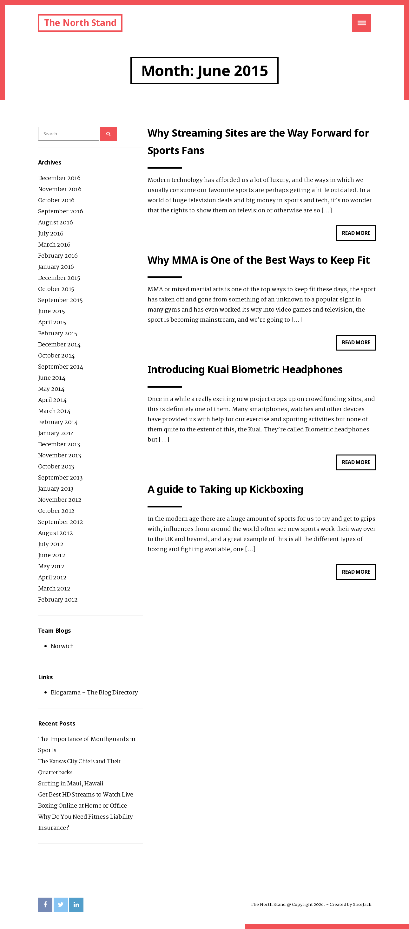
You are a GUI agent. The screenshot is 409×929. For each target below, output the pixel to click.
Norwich (62, 646)
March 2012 (54, 589)
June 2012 (51, 555)
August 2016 (55, 223)
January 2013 (56, 489)
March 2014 (54, 411)
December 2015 (59, 278)
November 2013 (59, 456)
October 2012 (56, 511)
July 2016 (50, 234)
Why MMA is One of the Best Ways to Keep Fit (259, 260)
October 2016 (56, 200)
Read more (359, 234)
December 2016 (59, 178)
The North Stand (80, 22)
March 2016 (54, 245)
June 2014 (51, 378)
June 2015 (51, 311)
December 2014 (59, 345)
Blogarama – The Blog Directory (94, 693)
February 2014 (58, 422)
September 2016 (60, 211)
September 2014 (60, 367)
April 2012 (52, 578)
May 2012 (51, 566)
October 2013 (56, 467)
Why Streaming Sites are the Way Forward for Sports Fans (258, 141)
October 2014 (56, 356)
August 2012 (55, 533)
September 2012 (60, 522)
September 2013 (60, 478)
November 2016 (60, 189)
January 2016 (56, 267)
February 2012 (58, 600)
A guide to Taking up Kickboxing (226, 489)
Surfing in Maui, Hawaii (70, 784)
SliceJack (362, 904)
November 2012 (60, 500)
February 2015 (57, 334)
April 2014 (52, 400)
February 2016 (58, 256)
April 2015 (52, 322)
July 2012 (50, 544)
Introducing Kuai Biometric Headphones (245, 370)
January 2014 (56, 433)
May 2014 (51, 389)
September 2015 (60, 300)
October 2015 (56, 289)
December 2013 (59, 444)
